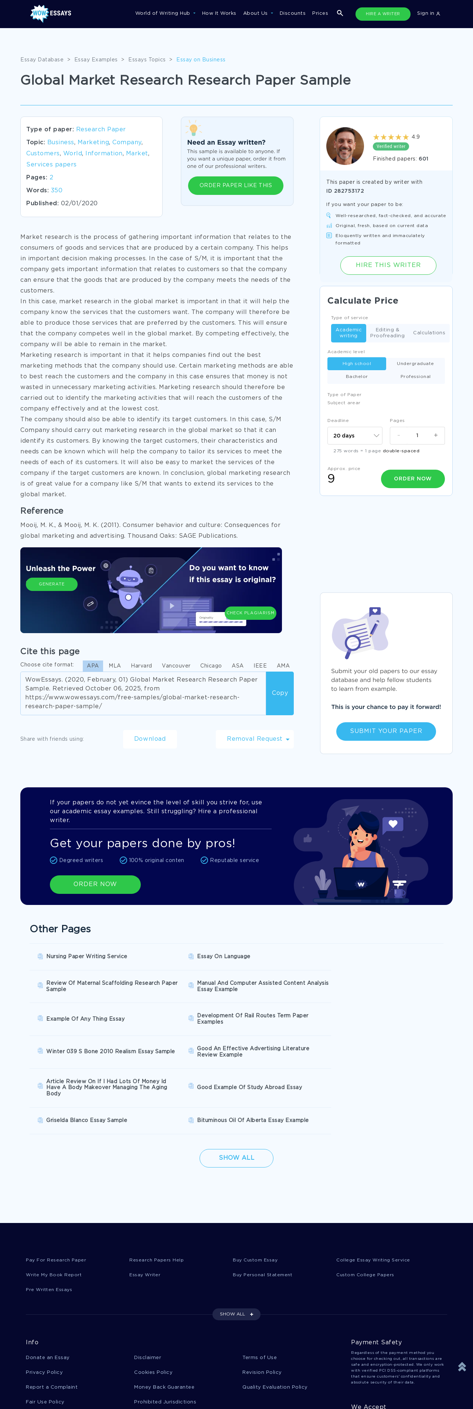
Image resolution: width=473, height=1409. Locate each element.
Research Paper (101, 129)
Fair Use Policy (45, 1331)
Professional (416, 377)
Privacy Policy (44, 1300)
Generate (52, 599)
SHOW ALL (232, 1242)
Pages (397, 421)
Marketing (93, 142)
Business (60, 142)
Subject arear (344, 403)
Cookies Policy (153, 1300)
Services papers (51, 165)
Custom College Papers (367, 1202)
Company (127, 142)
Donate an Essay (48, 1285)
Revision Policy (262, 1300)
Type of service (349, 318)
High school (357, 364)
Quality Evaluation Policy (275, 1316)
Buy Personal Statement (264, 1202)
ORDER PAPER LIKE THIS (236, 185)
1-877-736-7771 (50, 1387)
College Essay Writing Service (375, 1187)
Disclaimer (147, 1285)
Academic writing (349, 333)
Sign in (428, 13)
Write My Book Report (55, 1202)
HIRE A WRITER (383, 14)
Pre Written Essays (50, 1217)
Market (137, 153)
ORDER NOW (95, 884)
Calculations (429, 333)
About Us (256, 13)
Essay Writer (145, 1202)
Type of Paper (344, 395)
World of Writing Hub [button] (163, 13)
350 (57, 190)
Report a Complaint (52, 1316)
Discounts (293, 13)
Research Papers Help (157, 1187)
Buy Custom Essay (257, 1187)
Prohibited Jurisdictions (165, 1331)
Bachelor (357, 377)
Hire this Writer (388, 265)
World (72, 153)
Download (150, 739)
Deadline (338, 421)
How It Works (219, 13)
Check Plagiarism (251, 595)
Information (104, 153)
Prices (320, 13)
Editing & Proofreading (387, 333)
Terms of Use (259, 1285)
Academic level (346, 352)
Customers (43, 153)
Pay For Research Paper (57, 1187)
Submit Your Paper (386, 731)
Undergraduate (415, 364)
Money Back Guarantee (164, 1316)
